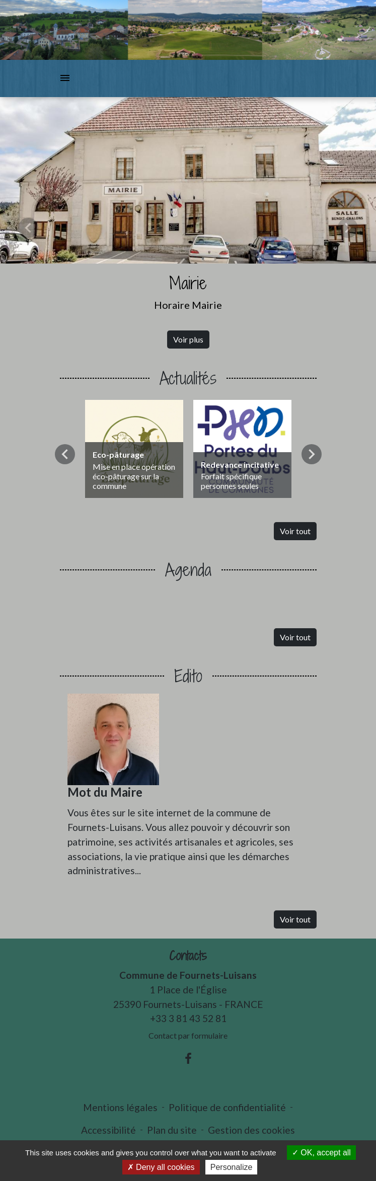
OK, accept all (321, 1152)
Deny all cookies (161, 1167)
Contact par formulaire (188, 1035)
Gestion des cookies (251, 1130)
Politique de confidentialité (227, 1107)
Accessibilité (108, 1130)
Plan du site (172, 1130)
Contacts (188, 956)
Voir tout (295, 531)
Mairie (188, 283)
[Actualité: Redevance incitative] (242, 449)
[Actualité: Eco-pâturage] (134, 449)
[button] (28, 228)
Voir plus (188, 339)
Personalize (231, 1167)
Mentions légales (120, 1107)
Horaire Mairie (188, 305)
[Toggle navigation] (65, 78)
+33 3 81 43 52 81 (188, 1018)
